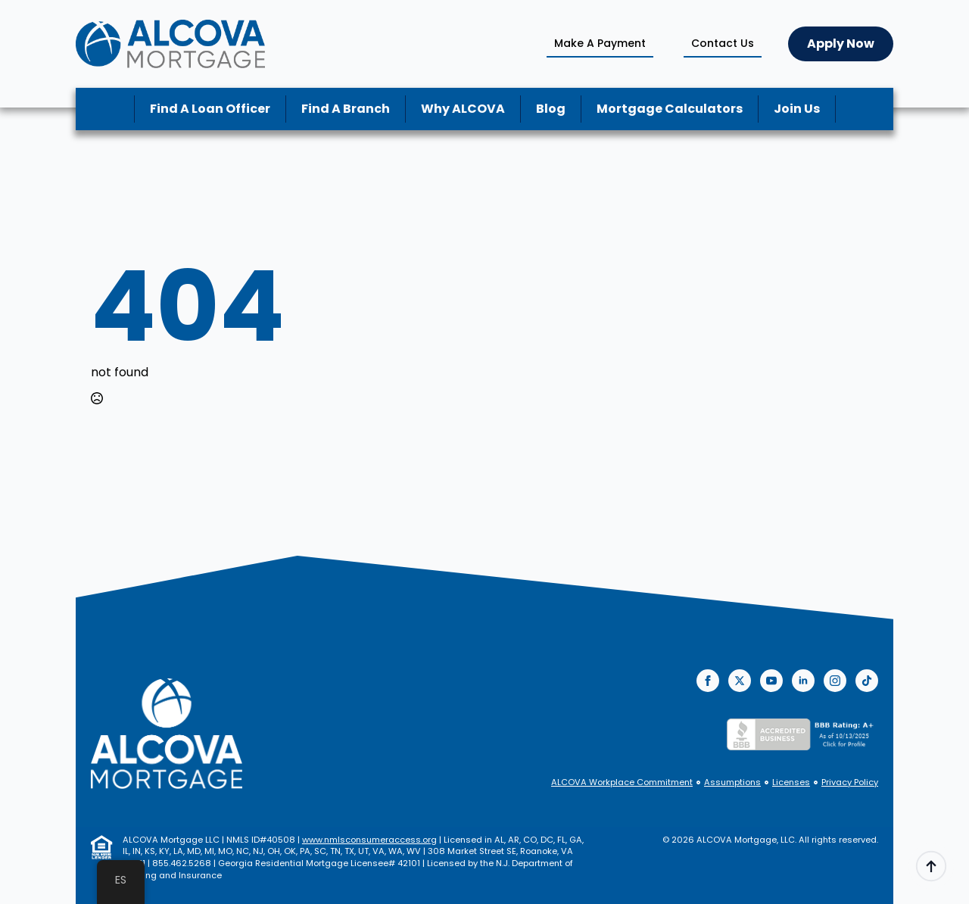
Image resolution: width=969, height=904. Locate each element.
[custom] (866, 680)
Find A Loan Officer (210, 108)
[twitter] (739, 680)
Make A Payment (600, 43)
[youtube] (771, 680)
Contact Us (722, 43)
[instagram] (835, 680)
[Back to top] (931, 866)
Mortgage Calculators (670, 108)
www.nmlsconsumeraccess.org (369, 840)
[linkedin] (803, 680)
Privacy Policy (849, 782)
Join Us (797, 108)
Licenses (791, 782)
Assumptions (732, 782)
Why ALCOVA (463, 108)
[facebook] (707, 680)
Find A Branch (345, 108)
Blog (551, 108)
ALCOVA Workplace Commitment (622, 782)
